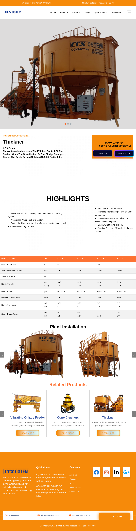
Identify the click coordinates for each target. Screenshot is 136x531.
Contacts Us (74, 491)
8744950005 (14, 515)
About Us (73, 475)
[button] (65, 124)
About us (64, 12)
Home (53, 12)
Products (76, 12)
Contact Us (116, 12)
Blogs (87, 12)
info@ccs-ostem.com (50, 515)
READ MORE (28, 433)
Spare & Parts (100, 12)
